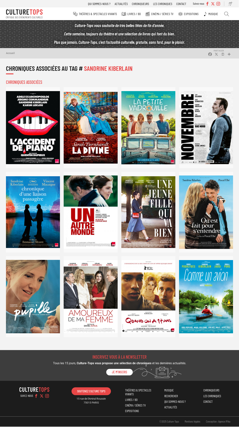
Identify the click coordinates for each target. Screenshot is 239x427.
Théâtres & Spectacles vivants (99, 14)
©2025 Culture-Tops (169, 421)
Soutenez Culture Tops (91, 391)
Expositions (191, 14)
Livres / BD (135, 14)
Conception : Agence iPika (218, 421)
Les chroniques (163, 4)
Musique (214, 14)
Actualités (121, 4)
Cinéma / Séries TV (163, 14)
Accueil (10, 53)
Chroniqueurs (140, 4)
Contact (182, 4)
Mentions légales (192, 421)
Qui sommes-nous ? (99, 4)
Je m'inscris (119, 372)
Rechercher (227, 13)
